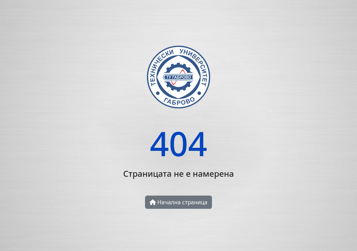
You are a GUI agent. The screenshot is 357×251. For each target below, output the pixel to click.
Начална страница (178, 202)
